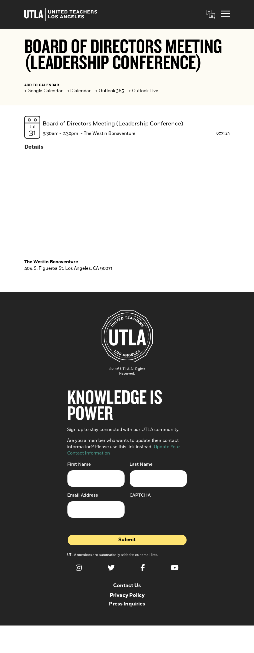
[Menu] (225, 14)
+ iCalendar (79, 91)
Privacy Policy (127, 595)
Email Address (82, 495)
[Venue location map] (127, 206)
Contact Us (127, 585)
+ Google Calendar (43, 91)
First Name (79, 464)
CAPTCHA (140, 495)
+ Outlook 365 (109, 91)
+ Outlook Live (143, 91)
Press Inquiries (127, 604)
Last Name (141, 464)
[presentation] (172, 512)
